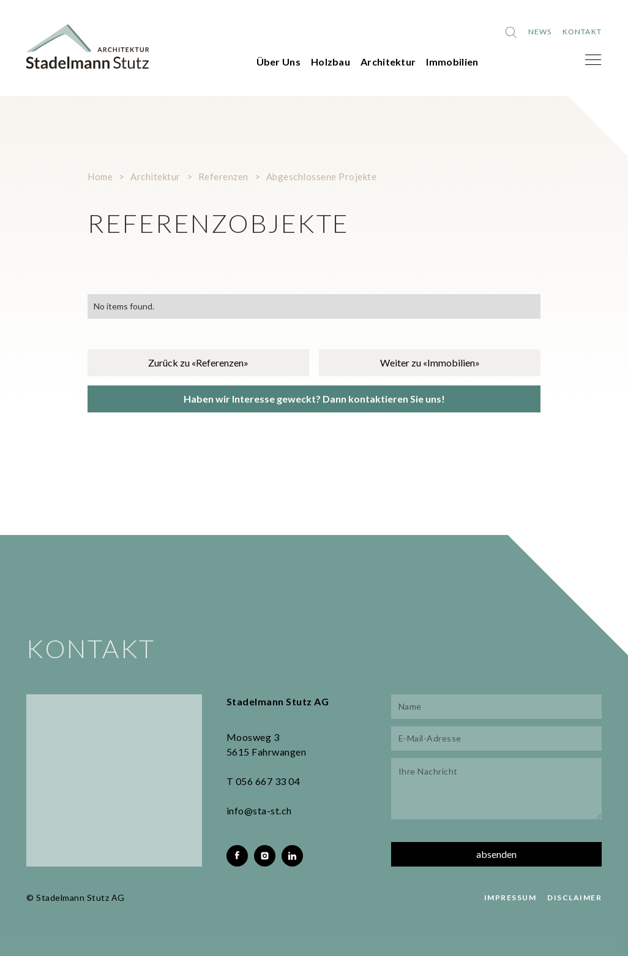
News (540, 31)
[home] (87, 47)
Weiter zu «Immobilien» (430, 362)
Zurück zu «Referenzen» (198, 362)
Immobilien (452, 61)
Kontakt (582, 31)
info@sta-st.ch (259, 810)
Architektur (388, 61)
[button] (593, 60)
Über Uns (278, 61)
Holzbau (330, 61)
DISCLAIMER (574, 897)
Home (100, 176)
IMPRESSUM (510, 897)
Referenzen (223, 176)
